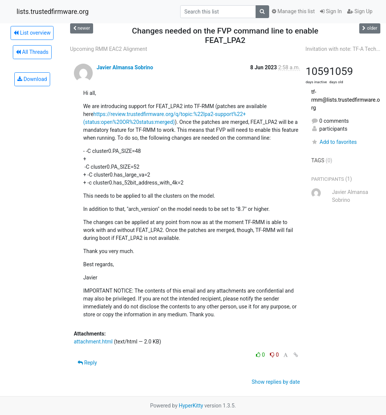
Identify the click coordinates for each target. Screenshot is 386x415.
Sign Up (359, 11)
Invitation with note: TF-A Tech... (342, 49)
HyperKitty (191, 406)
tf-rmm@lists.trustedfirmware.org (345, 100)
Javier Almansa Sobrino (124, 67)
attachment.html (93, 342)
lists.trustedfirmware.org (53, 11)
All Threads (32, 52)
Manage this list (293, 11)
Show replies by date (275, 382)
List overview (32, 33)
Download (32, 79)
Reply (87, 363)
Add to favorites (334, 142)
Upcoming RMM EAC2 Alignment (108, 49)
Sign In (331, 11)
